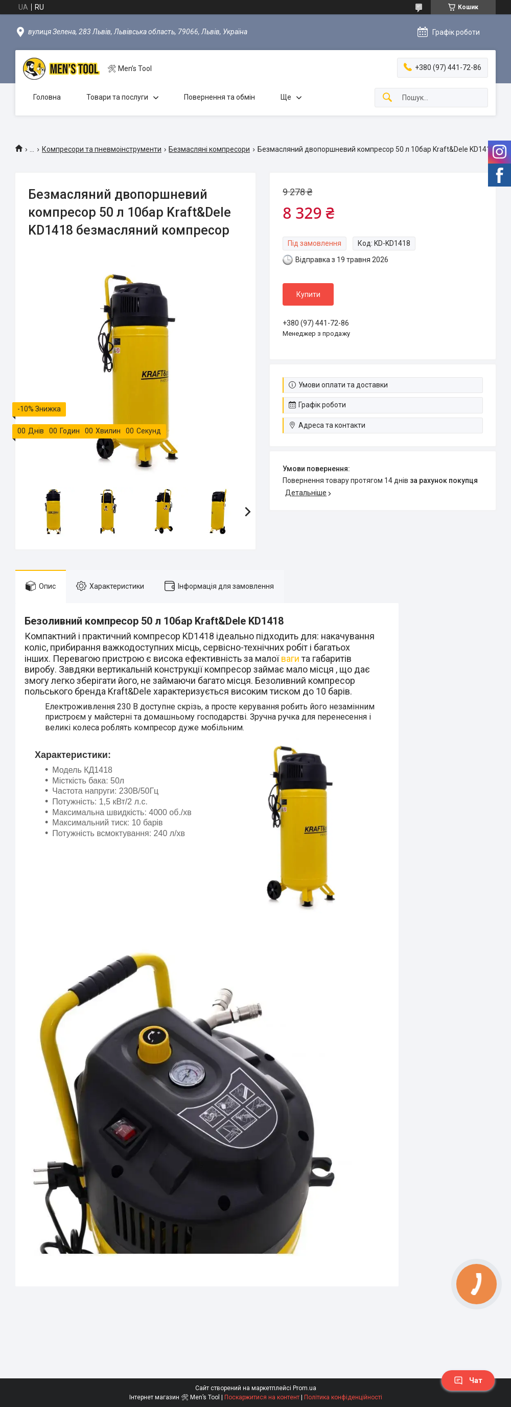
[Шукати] (387, 98)
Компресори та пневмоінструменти (101, 149)
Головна (47, 97)
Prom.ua (304, 1388)
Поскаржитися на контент (261, 1397)
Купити (308, 294)
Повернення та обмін (219, 97)
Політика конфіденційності (343, 1397)
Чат (468, 1380)
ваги (290, 658)
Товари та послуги (117, 97)
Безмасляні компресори (209, 149)
